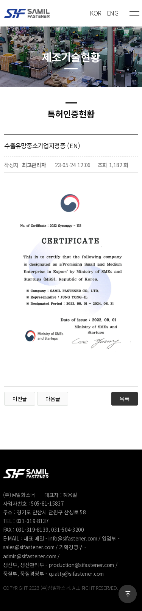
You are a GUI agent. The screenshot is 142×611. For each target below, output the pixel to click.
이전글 (19, 399)
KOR (95, 13)
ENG (113, 13)
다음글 (52, 399)
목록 (124, 399)
